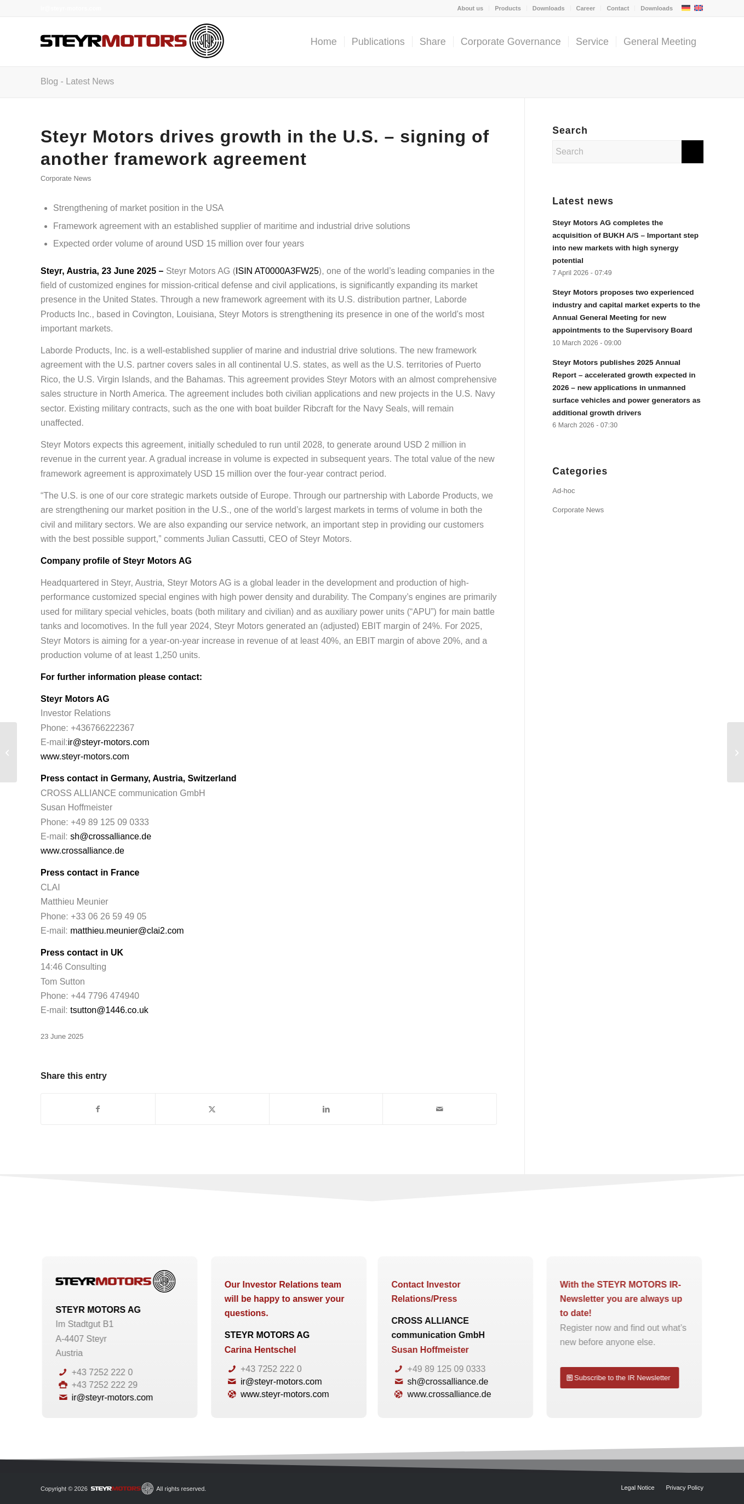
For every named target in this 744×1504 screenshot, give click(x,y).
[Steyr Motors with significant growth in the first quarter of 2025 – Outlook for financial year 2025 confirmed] (8, 752)
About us (470, 8)
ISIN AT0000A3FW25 (277, 271)
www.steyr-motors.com (85, 756)
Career (586, 8)
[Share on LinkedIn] (326, 1109)
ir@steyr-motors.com (71, 8)
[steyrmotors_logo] (132, 41)
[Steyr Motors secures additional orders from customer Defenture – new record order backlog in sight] (735, 752)
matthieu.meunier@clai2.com (127, 930)
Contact (617, 8)
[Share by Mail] (439, 1109)
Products (508, 8)
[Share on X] (212, 1109)
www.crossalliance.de (82, 850)
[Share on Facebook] (98, 1109)
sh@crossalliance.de (110, 836)
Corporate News (66, 178)
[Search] (627, 151)
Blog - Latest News (77, 81)
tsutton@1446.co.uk (109, 1010)
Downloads (549, 8)
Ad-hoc (563, 491)
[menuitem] (470, 8)
